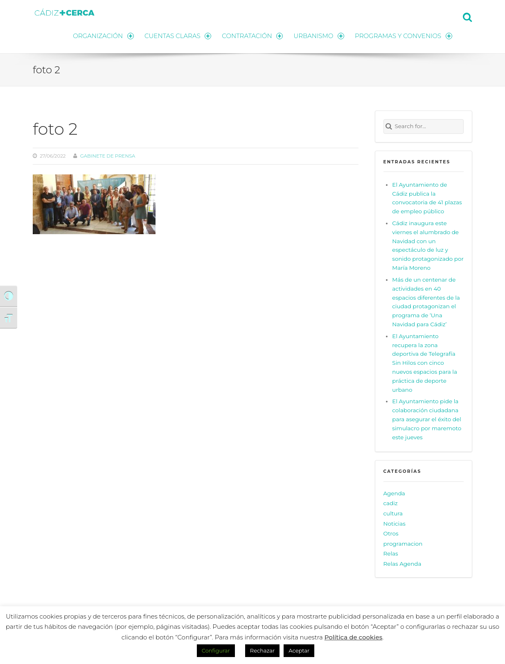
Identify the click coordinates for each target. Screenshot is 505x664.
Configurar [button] (216, 650)
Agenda (394, 493)
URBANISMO (318, 36)
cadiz (390, 503)
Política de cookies (354, 637)
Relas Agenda (402, 563)
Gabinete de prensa (107, 156)
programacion (403, 543)
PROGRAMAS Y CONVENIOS (403, 36)
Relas (390, 553)
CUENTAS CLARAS (177, 36)
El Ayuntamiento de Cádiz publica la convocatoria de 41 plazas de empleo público (427, 198)
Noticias (394, 523)
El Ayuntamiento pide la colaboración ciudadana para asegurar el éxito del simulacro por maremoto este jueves (426, 419)
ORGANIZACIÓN (103, 36)
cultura (393, 513)
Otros (391, 533)
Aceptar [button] (299, 650)
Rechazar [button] (262, 650)
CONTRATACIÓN (252, 36)
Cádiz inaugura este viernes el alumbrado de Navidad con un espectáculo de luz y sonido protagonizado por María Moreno (428, 245)
